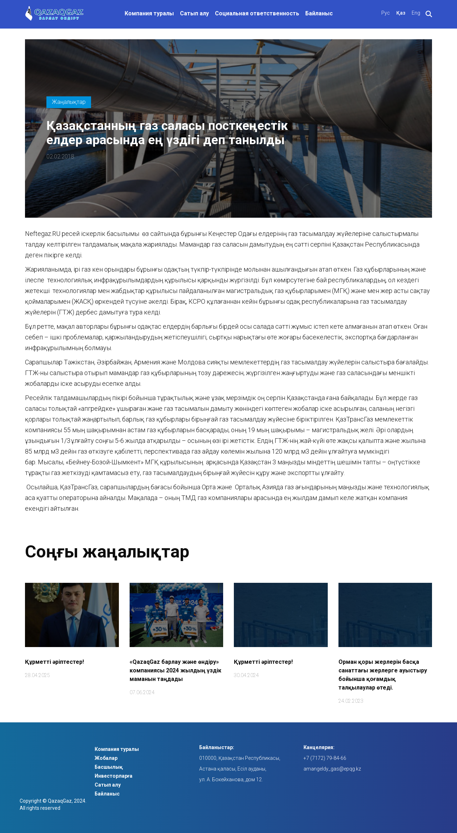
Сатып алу (194, 13)
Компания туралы (149, 13)
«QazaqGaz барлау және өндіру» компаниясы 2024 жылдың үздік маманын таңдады (175, 670)
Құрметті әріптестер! (54, 661)
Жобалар (106, 758)
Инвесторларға (113, 776)
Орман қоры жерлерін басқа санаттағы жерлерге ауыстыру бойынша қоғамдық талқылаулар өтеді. (382, 674)
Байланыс (319, 13)
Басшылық (109, 767)
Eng (416, 13)
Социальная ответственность (257, 13)
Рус (385, 13)
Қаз (400, 13)
